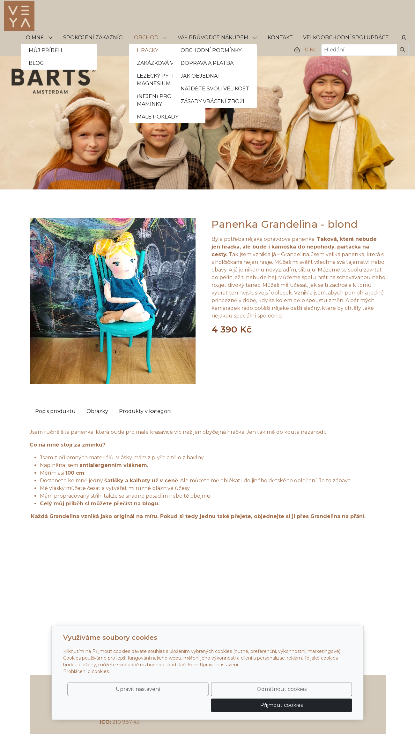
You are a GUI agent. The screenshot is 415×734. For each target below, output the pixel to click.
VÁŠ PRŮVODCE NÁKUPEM (217, 37)
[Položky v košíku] (297, 49)
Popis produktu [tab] (55, 411)
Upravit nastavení (194, 701)
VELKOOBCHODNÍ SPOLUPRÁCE (346, 37)
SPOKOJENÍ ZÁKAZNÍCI (93, 37)
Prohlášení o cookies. (86, 680)
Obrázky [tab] (97, 411)
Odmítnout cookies (257, 701)
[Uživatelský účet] (404, 37)
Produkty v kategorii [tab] (145, 411)
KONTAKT (280, 37)
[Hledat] (403, 50)
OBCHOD (150, 37)
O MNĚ (39, 37)
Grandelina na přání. (338, 516)
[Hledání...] (359, 50)
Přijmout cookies (321, 701)
